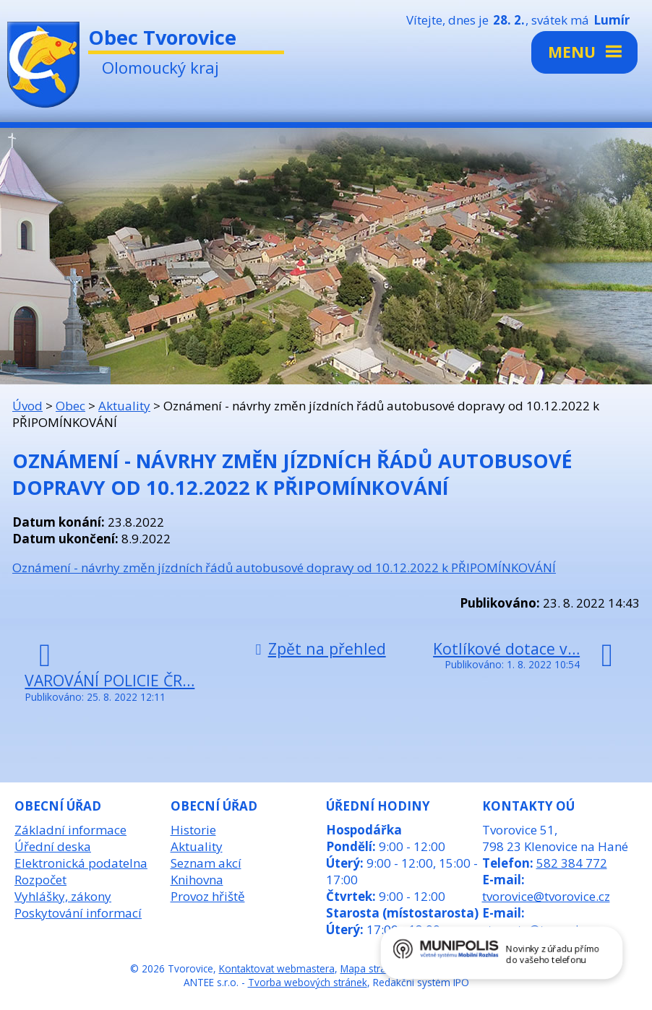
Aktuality (124, 405)
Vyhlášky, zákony (62, 896)
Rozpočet (40, 879)
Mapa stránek (371, 968)
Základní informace (70, 829)
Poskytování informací (78, 913)
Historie (193, 829)
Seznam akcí (206, 863)
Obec (70, 405)
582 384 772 (571, 863)
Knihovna (197, 879)
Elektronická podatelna (80, 863)
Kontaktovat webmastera (277, 968)
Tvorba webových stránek (307, 982)
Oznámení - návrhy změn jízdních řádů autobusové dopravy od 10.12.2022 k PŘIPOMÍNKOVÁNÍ (284, 567)
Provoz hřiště (208, 896)
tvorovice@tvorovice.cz (546, 896)
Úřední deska (52, 846)
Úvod (27, 405)
